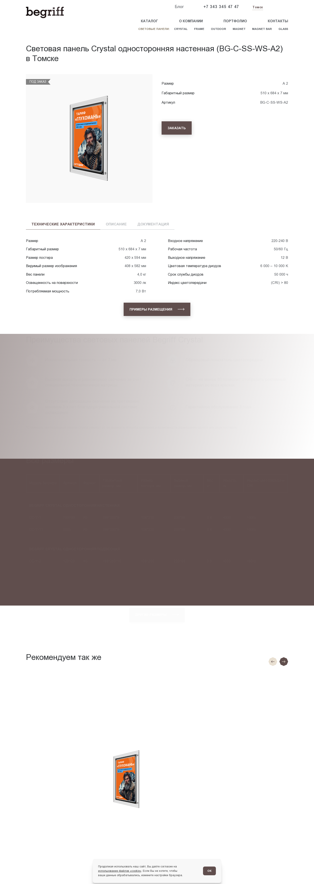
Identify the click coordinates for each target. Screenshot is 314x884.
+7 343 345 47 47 (221, 7)
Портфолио (235, 21)
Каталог (149, 21)
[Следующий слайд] (283, 661)
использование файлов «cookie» (119, 870)
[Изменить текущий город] (257, 7)
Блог (179, 6)
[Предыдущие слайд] (272, 661)
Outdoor (218, 29)
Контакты (278, 21)
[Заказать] (177, 128)
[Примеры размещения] (157, 309)
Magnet (239, 29)
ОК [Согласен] (209, 870)
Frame (199, 29)
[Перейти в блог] (301, 871)
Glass (283, 29)
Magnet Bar (262, 29)
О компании (191, 21)
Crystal (181, 29)
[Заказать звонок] (278, 7)
